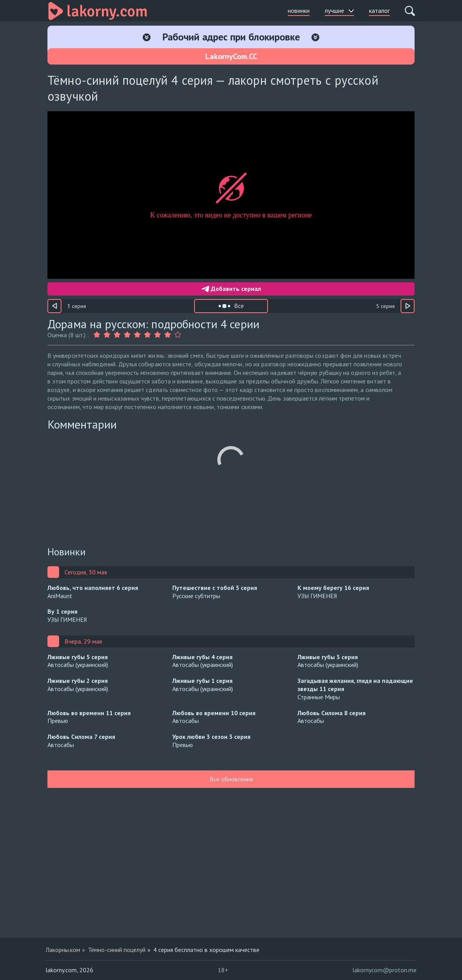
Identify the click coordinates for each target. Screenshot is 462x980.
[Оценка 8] (168, 335)
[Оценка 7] (157, 335)
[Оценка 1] (97, 335)
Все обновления (231, 779)
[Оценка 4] (127, 335)
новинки (299, 10)
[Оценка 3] (117, 335)
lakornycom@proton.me (384, 970)
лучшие (339, 10)
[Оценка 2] (107, 335)
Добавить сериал (231, 288)
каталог (379, 10)
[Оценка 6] (147, 335)
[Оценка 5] (137, 335)
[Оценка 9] (178, 335)
